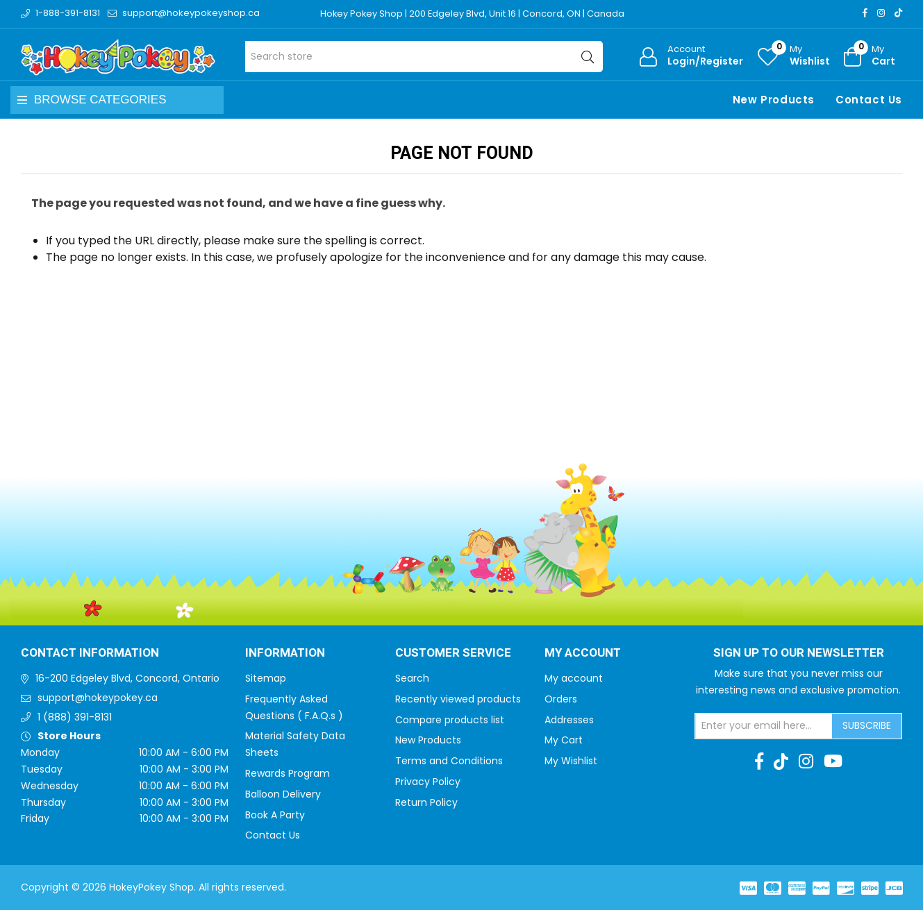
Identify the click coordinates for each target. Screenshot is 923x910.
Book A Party (275, 815)
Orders (560, 699)
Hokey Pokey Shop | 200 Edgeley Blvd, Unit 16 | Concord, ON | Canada (473, 13)
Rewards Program (287, 773)
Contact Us (868, 99)
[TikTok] (898, 12)
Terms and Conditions (449, 761)
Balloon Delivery (283, 794)
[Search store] (424, 56)
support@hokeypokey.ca (98, 698)
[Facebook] (865, 12)
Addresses (569, 720)
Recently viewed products (458, 699)
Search (412, 678)
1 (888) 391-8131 (75, 717)
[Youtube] (833, 761)
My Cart (563, 740)
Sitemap (265, 678)
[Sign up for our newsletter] (764, 726)
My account (573, 678)
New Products (774, 99)
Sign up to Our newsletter (798, 653)
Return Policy (426, 802)
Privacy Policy (427, 782)
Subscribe (866, 725)
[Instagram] (881, 12)
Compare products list (449, 720)
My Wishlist (570, 761)
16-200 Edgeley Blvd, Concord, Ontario (127, 678)
